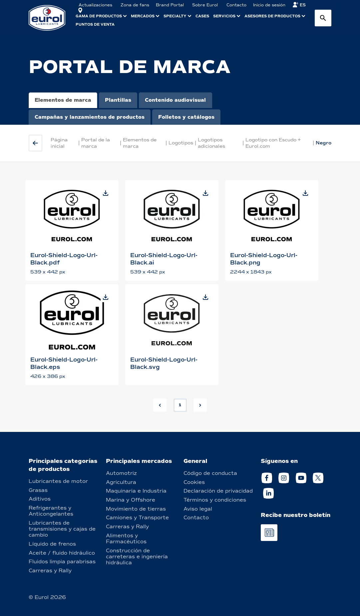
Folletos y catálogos (186, 117)
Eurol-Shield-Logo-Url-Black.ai (163, 259)
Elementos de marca (63, 100)
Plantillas (118, 100)
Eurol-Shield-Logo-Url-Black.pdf (64, 259)
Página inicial (59, 143)
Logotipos (181, 143)
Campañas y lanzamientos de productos (90, 117)
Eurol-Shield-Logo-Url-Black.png (263, 259)
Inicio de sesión (269, 5)
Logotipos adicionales (211, 143)
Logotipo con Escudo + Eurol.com (273, 143)
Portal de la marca (95, 143)
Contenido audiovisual (175, 100)
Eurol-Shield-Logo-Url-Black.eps (64, 363)
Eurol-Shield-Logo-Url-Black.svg (163, 363)
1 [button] (180, 405)
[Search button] (323, 18)
